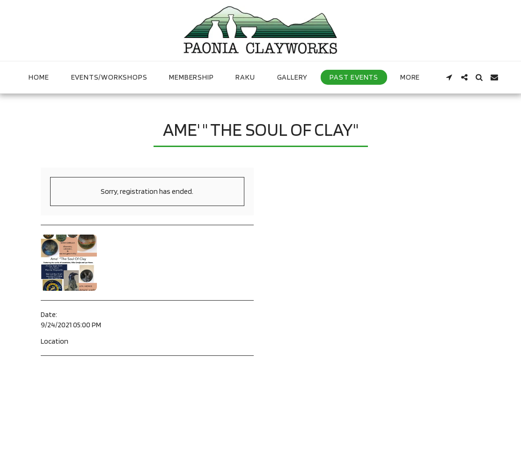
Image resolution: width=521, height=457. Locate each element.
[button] (449, 77)
